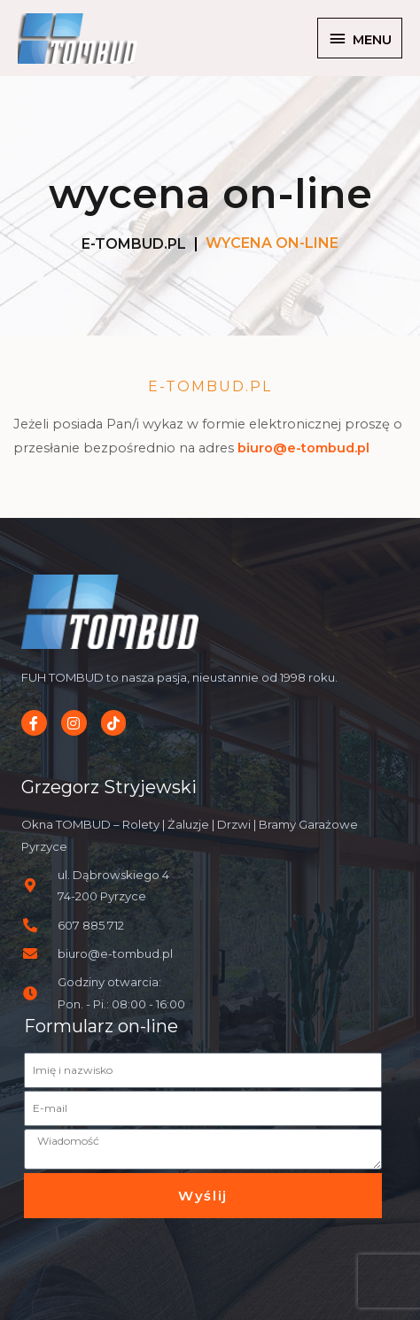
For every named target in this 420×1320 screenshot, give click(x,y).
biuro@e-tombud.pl (303, 448)
